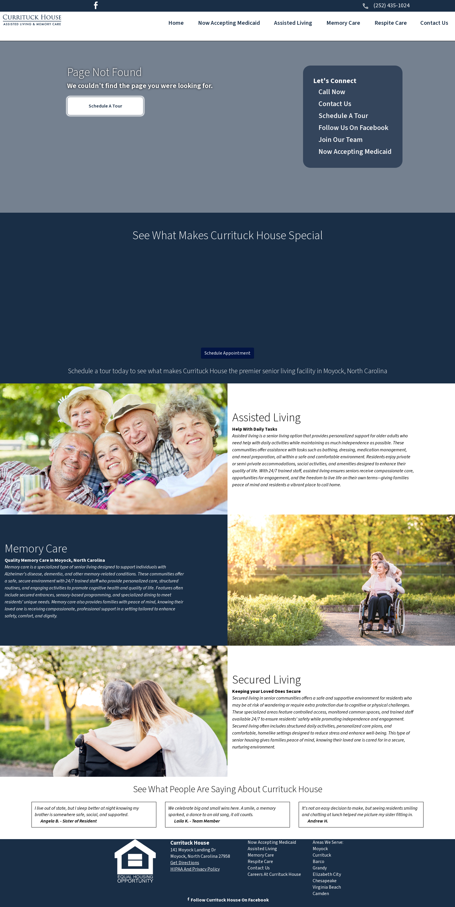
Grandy (320, 868)
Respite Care (390, 23)
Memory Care (343, 23)
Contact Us (434, 23)
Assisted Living (293, 23)
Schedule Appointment (227, 353)
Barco (318, 861)
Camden (321, 893)
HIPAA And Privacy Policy (195, 869)
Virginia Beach (327, 887)
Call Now (331, 92)
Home (176, 23)
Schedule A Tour (105, 106)
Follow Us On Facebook (353, 128)
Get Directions (184, 863)
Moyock (320, 849)
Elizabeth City (327, 874)
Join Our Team (340, 140)
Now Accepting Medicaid (229, 23)
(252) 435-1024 (386, 5)
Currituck (322, 855)
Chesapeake (325, 881)
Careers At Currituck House (274, 874)
